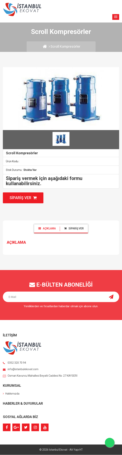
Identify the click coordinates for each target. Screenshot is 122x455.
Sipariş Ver (23, 198)
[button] (115, 17)
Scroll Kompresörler (65, 46)
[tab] (47, 228)
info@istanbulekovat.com (23, 369)
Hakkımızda (11, 393)
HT (81, 449)
